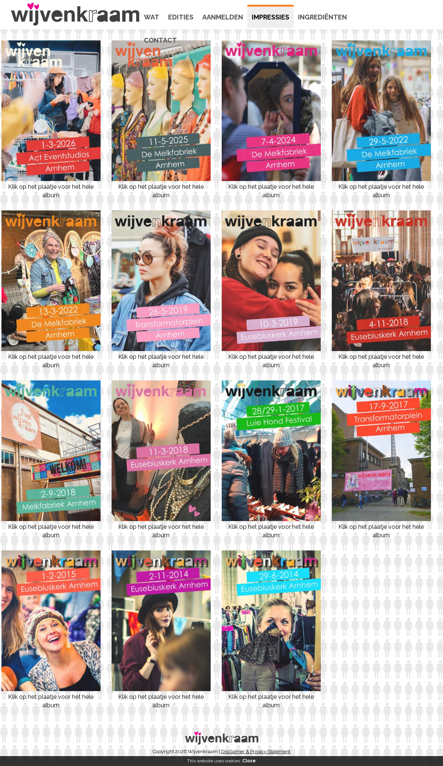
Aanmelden (222, 17)
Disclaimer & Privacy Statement (255, 751)
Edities (180, 17)
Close (249, 760)
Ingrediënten (322, 17)
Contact (160, 40)
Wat (151, 17)
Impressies (270, 17)
